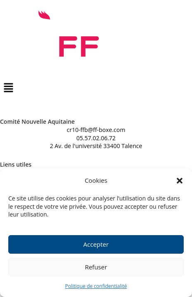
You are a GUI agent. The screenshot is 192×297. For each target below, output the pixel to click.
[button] (179, 181)
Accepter (95, 245)
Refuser (96, 268)
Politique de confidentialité (96, 286)
